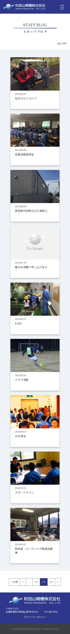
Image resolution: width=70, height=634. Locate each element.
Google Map (51, 611)
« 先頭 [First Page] (14, 581)
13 (36, 581)
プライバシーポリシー (35, 616)
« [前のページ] (23, 581)
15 (51, 581)
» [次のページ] (57, 581)
